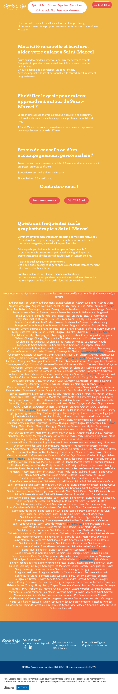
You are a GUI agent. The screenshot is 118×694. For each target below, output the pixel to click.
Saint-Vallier (86, 559)
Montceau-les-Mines (94, 439)
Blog (53, 10)
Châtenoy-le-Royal (74, 358)
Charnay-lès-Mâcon (92, 351)
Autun (110, 306)
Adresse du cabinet (63, 642)
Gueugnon (30, 410)
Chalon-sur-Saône (100, 332)
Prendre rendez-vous (68, 10)
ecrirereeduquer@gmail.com (39, 643)
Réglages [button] (9, 687)
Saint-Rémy (94, 549)
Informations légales (93, 642)
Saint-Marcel (74, 523)
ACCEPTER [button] (22, 687)
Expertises (63, 5)
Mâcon (111, 423)
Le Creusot (90, 374)
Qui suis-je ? (42, 10)
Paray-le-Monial (16, 458)
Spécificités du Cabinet (44, 5)
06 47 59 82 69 (32, 639)
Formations (76, 5)
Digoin (101, 384)
